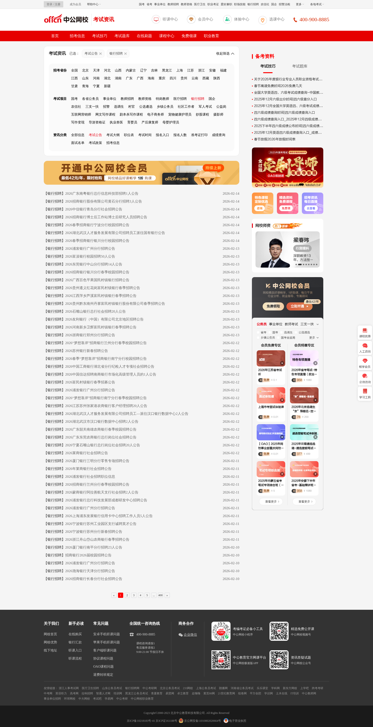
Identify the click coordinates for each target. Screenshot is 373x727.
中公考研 (122, 698)
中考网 (48, 693)
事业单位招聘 (52, 698)
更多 (300, 4)
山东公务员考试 (112, 688)
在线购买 (75, 634)
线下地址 (50, 650)
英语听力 (61, 693)
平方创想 (255, 693)
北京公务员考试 (170, 688)
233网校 (188, 688)
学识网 (268, 693)
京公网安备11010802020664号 (202, 720)
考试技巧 (99, 36)
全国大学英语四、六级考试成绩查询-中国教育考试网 (293, 93)
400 (160, 595)
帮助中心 (94, 4)
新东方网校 (290, 688)
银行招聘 (253, 4)
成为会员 (75, 4)
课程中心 (166, 36)
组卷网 (242, 693)
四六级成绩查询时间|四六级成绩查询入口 (284, 113)
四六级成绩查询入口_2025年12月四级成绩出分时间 (292, 119)
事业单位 (160, 4)
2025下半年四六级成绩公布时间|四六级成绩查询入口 (293, 126)
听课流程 (75, 658)
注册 (57, 4)
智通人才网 (103, 693)
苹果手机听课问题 (106, 642)
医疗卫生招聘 (90, 688)
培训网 (117, 693)
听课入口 (75, 650)
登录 (49, 4)
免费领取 (273, 306)
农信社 (265, 4)
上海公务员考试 (206, 688)
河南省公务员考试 (242, 688)
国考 (142, 4)
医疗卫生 (200, 4)
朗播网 (223, 688)
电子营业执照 (235, 720)
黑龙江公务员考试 (136, 693)
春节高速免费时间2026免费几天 (278, 86)
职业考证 (213, 4)
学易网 (109, 698)
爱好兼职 (226, 4)
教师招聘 (173, 4)
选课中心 (277, 19)
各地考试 (317, 4)
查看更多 (271, 501)
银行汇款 (75, 642)
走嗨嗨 (196, 693)
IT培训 (294, 693)
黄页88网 (209, 693)
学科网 (275, 688)
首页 (55, 36)
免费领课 (189, 36)
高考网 (74, 693)
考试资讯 (103, 19)
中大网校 (84, 698)
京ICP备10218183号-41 (141, 720)
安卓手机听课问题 (106, 634)
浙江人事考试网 (69, 688)
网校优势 (50, 642)
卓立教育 (183, 693)
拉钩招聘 (87, 693)
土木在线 (281, 693)
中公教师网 (309, 693)
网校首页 (50, 634)
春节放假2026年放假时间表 (274, 139)
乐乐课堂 (262, 688)
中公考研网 (149, 688)
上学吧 (304, 688)
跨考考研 (317, 688)
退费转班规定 (103, 674)
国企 (274, 4)
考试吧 (97, 698)
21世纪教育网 (226, 693)
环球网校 (69, 698)
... (154, 595)
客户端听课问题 (105, 650)
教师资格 (186, 4)
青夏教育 (156, 693)
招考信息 (77, 36)
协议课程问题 (103, 658)
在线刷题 (144, 36)
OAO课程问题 (103, 666)
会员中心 (205, 19)
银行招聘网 (132, 688)
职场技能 (239, 4)
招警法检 (284, 4)
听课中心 (170, 19)
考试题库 (122, 36)
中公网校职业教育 (142, 698)
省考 (149, 4)
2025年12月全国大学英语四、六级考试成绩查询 (290, 106)
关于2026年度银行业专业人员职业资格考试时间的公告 (294, 79)
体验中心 (241, 19)
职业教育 (211, 36)
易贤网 (170, 693)
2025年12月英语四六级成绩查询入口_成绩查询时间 (292, 133)
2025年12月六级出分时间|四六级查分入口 (285, 99)
